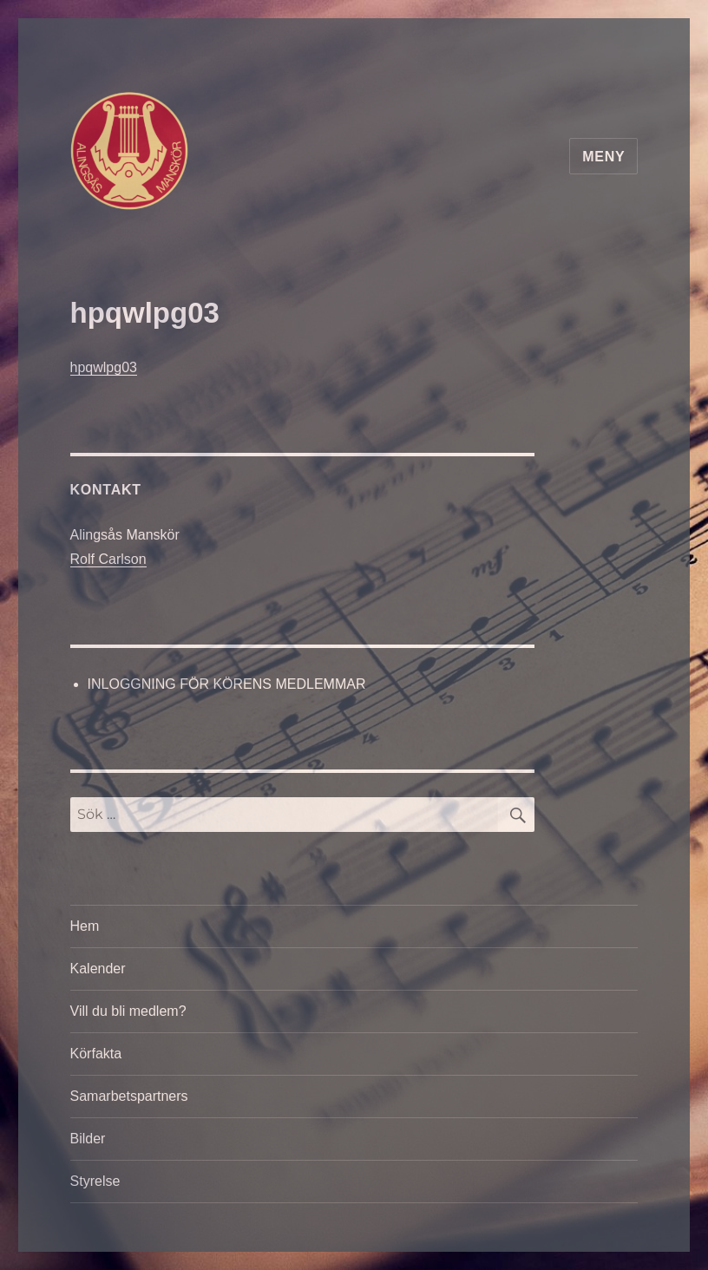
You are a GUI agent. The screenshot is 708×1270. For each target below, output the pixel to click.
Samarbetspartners (129, 1096)
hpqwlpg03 (103, 367)
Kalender (98, 968)
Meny (603, 156)
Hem (85, 926)
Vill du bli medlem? (128, 1011)
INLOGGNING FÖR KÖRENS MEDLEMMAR (227, 684)
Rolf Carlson (108, 559)
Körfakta (96, 1053)
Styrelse (95, 1181)
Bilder (88, 1138)
